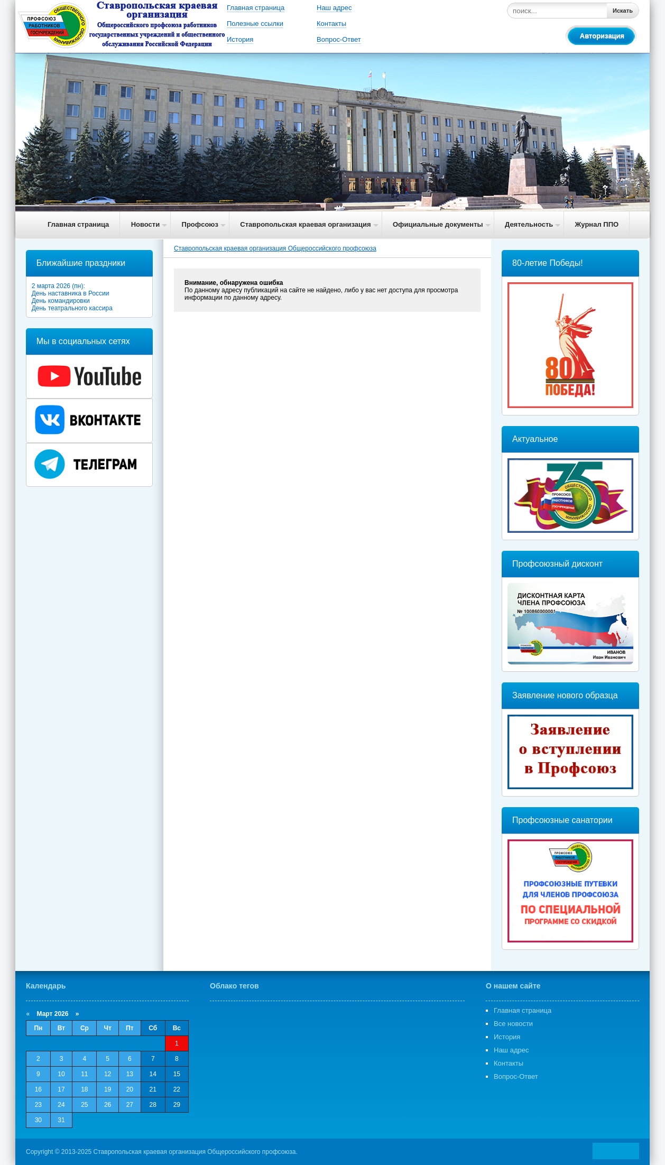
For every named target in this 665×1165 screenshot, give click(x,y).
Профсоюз (200, 224)
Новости (145, 224)
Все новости (513, 1024)
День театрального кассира (72, 308)
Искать (623, 10)
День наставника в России (70, 293)
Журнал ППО (597, 224)
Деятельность (529, 224)
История (240, 39)
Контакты (331, 23)
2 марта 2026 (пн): (58, 286)
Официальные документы (438, 224)
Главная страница (255, 8)
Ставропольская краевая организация (305, 224)
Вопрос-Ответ (339, 39)
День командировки (61, 300)
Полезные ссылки (255, 23)
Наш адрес (334, 8)
